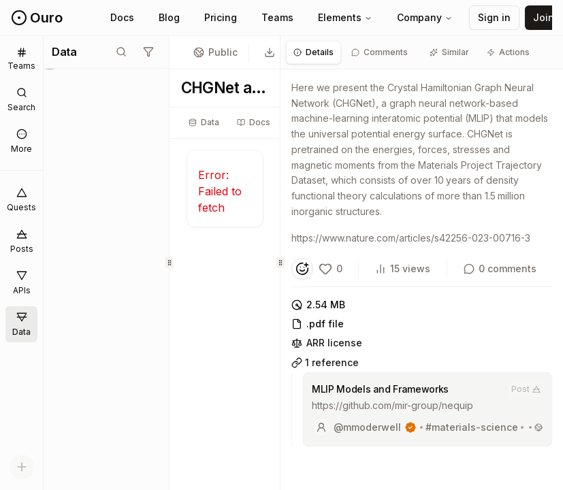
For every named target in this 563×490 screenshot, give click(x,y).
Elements (345, 17)
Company (425, 17)
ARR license (326, 342)
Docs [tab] (253, 122)
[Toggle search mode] (121, 51)
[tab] (313, 52)
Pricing (220, 17)
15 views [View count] (402, 268)
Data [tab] (204, 122)
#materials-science (471, 427)
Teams (277, 17)
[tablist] (255, 122)
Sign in (494, 17)
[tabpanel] (421, 267)
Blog (169, 17)
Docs (122, 17)
